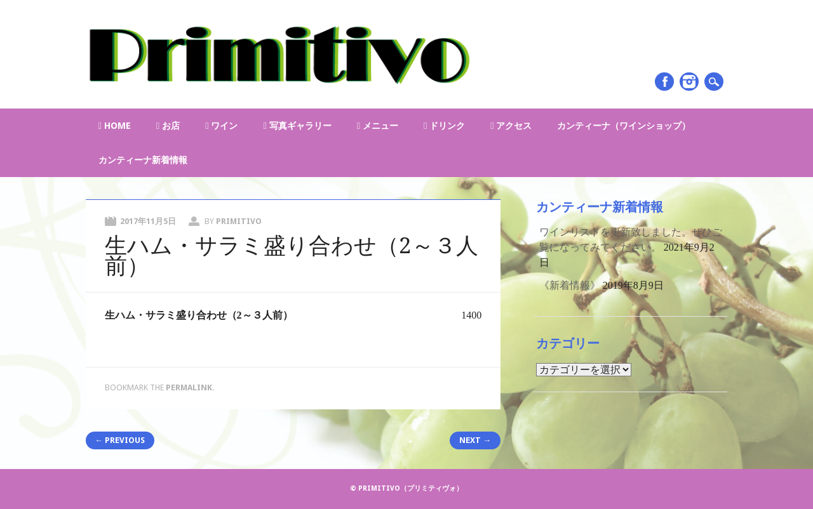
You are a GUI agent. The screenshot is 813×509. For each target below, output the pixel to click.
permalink (189, 387)
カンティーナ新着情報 (142, 160)
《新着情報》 (569, 285)
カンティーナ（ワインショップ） (623, 126)
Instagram (689, 81)
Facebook (664, 81)
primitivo (239, 221)
